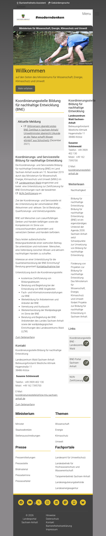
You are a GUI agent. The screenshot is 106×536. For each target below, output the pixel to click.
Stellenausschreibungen (27, 435)
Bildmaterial (21, 469)
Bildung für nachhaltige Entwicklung (79, 227)
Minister (19, 424)
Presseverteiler (22, 481)
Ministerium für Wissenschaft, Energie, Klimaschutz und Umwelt (53, 28)
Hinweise (50, 515)
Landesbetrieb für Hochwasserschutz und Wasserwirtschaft (67, 467)
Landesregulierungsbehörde (69, 482)
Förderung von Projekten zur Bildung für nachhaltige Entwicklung (79, 290)
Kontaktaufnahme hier (48, 266)
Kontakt (50, 522)
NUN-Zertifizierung (28, 193)
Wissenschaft (62, 424)
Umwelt (59, 441)
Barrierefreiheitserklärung (59, 526)
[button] (31, 3)
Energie (59, 429)
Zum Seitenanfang (25, 337)
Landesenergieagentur (66, 488)
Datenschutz (52, 518)
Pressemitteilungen (25, 457)
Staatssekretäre (23, 429)
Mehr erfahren (25, 88)
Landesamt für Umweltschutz (70, 457)
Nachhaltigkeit (78, 190)
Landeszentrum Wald (30, 182)
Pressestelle (21, 463)
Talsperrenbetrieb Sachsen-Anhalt (72, 476)
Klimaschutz (61, 435)
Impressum (52, 529)
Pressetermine (22, 475)
